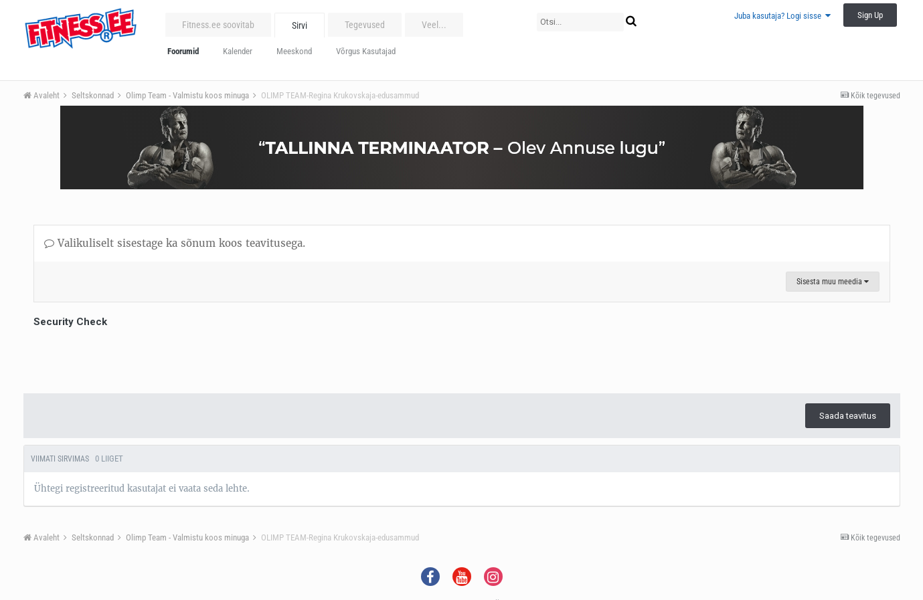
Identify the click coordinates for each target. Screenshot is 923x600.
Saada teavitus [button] (847, 416)
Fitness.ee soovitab (218, 24)
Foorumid (183, 51)
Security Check (70, 322)
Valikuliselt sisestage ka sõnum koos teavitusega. (174, 243)
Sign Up (870, 15)
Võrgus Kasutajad (366, 51)
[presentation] (135, 357)
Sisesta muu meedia (832, 281)
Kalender (237, 51)
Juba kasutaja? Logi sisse (782, 16)
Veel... (434, 24)
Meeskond (294, 51)
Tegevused (365, 24)
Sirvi (299, 25)
